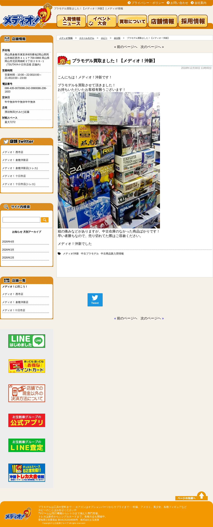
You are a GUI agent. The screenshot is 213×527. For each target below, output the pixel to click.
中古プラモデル (90, 253)
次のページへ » (152, 47)
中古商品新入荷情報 (112, 253)
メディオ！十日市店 (13, 310)
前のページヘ (127, 318)
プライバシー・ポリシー (147, 2)
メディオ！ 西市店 (12, 152)
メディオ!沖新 (71, 253)
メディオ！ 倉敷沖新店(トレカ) (20, 168)
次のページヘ (151, 318)
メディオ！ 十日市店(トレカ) (18, 184)
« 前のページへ (125, 47)
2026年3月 (8, 249)
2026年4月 (8, 241)
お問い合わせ (179, 2)
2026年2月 (8, 257)
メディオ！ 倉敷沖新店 (15, 160)
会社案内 (200, 2)
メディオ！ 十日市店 (14, 176)
